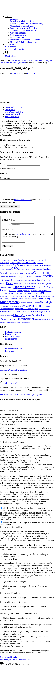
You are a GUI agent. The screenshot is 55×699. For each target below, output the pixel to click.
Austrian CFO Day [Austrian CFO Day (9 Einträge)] (16, 266)
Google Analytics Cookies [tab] (11, 530)
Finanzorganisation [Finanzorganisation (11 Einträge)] (23, 294)
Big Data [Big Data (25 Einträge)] (16, 268)
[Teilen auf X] (10, 110)
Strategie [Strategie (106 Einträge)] (19, 318)
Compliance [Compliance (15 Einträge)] (47, 272)
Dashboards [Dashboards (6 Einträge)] (6, 283)
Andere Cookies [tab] (6, 623)
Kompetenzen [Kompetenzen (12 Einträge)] (14, 299)
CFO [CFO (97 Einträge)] (14, 272)
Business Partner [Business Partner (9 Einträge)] (5, 272)
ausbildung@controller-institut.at (13, 373)
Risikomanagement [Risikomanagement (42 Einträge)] (38, 314)
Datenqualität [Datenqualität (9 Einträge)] (39, 287)
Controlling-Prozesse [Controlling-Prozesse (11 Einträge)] (7, 280)
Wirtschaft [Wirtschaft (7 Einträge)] (17, 325)
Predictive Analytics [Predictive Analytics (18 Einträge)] (29, 312)
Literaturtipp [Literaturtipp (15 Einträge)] (29, 301)
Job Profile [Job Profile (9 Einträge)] (37, 297)
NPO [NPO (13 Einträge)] (23, 309)
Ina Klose (31, 74)
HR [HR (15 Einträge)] (17, 296)
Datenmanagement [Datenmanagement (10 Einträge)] (28, 287)
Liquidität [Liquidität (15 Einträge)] (13, 301)
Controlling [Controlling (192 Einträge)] (42, 276)
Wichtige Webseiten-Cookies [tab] (12, 445)
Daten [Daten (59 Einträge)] (9, 286)
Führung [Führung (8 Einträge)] (49, 294)
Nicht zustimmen (16, 397)
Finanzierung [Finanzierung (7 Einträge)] (13, 294)
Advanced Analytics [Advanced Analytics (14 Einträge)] (19, 263)
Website (3, 173)
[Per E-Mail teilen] (12, 116)
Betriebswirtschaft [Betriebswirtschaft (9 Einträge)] (6, 269)
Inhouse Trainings (12, 339)
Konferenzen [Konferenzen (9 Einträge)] (30, 299)
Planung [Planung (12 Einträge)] (18, 312)
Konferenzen (10, 337)
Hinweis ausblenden (28, 662)
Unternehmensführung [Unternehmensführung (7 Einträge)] (41, 322)
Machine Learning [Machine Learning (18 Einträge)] (42, 301)
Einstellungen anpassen (33, 397)
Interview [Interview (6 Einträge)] (30, 296)
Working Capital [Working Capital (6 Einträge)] (25, 325)
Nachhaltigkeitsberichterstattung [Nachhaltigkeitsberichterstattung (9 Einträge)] (10, 309)
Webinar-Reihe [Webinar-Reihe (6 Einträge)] (9, 325)
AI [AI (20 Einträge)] (33, 263)
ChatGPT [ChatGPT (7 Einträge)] (39, 272)
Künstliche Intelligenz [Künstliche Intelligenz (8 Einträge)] (47, 299)
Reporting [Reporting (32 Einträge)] (5, 314)
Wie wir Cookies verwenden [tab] (11, 413)
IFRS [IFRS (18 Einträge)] (21, 296)
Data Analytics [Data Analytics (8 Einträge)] (19, 283)
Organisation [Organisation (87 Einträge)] (34, 309)
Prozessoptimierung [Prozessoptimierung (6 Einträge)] (44, 312)
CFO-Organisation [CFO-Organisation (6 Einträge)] (23, 272)
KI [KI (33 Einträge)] (42, 296)
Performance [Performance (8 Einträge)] (47, 309)
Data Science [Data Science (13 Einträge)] (41, 283)
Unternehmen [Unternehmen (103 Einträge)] (26, 322)
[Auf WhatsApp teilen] (14, 112)
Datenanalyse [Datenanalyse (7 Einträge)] (18, 286)
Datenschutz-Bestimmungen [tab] (11, 649)
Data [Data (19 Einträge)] (12, 283)
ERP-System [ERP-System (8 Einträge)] (39, 291)
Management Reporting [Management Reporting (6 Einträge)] (25, 305)
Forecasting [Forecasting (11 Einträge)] (41, 294)
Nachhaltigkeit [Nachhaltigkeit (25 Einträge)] (47, 305)
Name (3, 164)
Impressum (9, 354)
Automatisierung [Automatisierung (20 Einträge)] (29, 265)
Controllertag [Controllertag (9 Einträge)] (28, 276)
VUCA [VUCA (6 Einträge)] (51, 322)
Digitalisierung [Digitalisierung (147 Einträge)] (24, 290)
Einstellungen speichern (10, 662)
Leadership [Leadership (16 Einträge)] (4, 301)
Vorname (5, 232)
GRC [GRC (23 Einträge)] (12, 296)
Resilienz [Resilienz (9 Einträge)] (13, 315)
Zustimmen (4, 397)
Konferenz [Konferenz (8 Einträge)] (22, 299)
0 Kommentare (17, 74)
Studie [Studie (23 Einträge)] (29, 318)
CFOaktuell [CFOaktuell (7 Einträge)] (32, 272)
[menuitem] (30, 29)
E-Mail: (6, 223)
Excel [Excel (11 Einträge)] (51, 291)
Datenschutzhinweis (22, 203)
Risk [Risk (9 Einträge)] (50, 315)
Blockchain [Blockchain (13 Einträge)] (30, 268)
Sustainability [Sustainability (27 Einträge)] (38, 318)
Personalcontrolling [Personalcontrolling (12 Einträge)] (7, 312)
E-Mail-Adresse (7, 169)
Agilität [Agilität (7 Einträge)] (29, 263)
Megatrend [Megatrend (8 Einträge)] (36, 306)
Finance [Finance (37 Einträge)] (4, 293)
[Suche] (9, 54)
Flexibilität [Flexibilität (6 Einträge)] (34, 294)
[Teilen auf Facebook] (13, 107)
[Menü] (10, 56)
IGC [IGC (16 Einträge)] (25, 296)
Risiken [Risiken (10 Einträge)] (19, 315)
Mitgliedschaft (11, 342)
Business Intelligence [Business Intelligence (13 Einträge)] (43, 268)
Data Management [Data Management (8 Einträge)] (30, 283)
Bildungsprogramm (13, 335)
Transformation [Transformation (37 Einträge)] (8, 322)
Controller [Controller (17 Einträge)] (4, 276)
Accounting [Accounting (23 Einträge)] (5, 263)
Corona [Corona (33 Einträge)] (29, 279)
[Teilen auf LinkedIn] (13, 114)
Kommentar (5, 178)
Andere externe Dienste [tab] (9, 562)
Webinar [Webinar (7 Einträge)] (2, 325)
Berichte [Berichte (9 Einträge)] (40, 266)
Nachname (6, 228)
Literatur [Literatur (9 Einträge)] (20, 302)
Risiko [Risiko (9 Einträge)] (25, 315)
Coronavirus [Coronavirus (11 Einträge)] (38, 280)
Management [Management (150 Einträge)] (9, 305)
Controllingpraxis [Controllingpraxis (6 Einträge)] (20, 280)
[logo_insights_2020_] (19, 12)
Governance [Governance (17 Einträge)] (5, 296)
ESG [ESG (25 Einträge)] (46, 290)
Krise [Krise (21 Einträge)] (37, 299)
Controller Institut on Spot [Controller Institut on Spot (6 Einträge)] (16, 276)
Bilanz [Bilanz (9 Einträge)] (23, 269)
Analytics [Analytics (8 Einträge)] (38, 263)
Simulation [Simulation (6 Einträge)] (10, 318)
